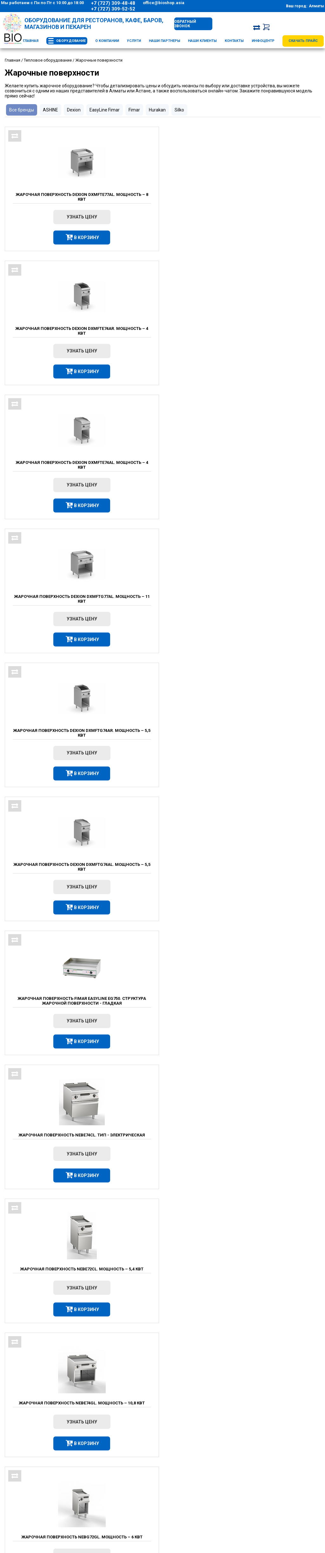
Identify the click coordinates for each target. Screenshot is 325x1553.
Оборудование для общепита (208, 1461)
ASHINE (50, 109)
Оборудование (71, 41)
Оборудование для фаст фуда (171, 1393)
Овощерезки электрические (248, 1390)
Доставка (109, 1469)
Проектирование (303, 1461)
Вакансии (108, 1485)
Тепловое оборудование (204, 1477)
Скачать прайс (303, 41)
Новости (107, 1500)
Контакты (234, 41)
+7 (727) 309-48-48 (113, 3)
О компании (107, 41)
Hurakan (157, 109)
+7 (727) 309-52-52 (113, 9)
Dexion (74, 109)
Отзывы (107, 1516)
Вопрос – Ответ (115, 1492)
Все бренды (21, 109)
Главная (30, 41)
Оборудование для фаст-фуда (209, 1492)
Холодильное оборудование (207, 1469)
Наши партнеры (164, 41)
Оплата (106, 1477)
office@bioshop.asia (163, 2)
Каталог (190, 1452)
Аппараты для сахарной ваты (249, 1412)
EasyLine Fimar (105, 109)
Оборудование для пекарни (206, 1500)
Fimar (134, 109)
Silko (179, 109)
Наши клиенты (202, 41)
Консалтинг (298, 1477)
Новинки (188, 1508)
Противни (160, 1427)
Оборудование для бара (203, 1485)
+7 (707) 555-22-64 (23, 1492)
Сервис (294, 1469)
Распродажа (192, 1516)
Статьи (106, 1508)
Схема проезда (23, 1500)
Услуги (134, 41)
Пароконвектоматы (172, 1412)
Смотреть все (173, 1230)
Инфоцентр (263, 41)
